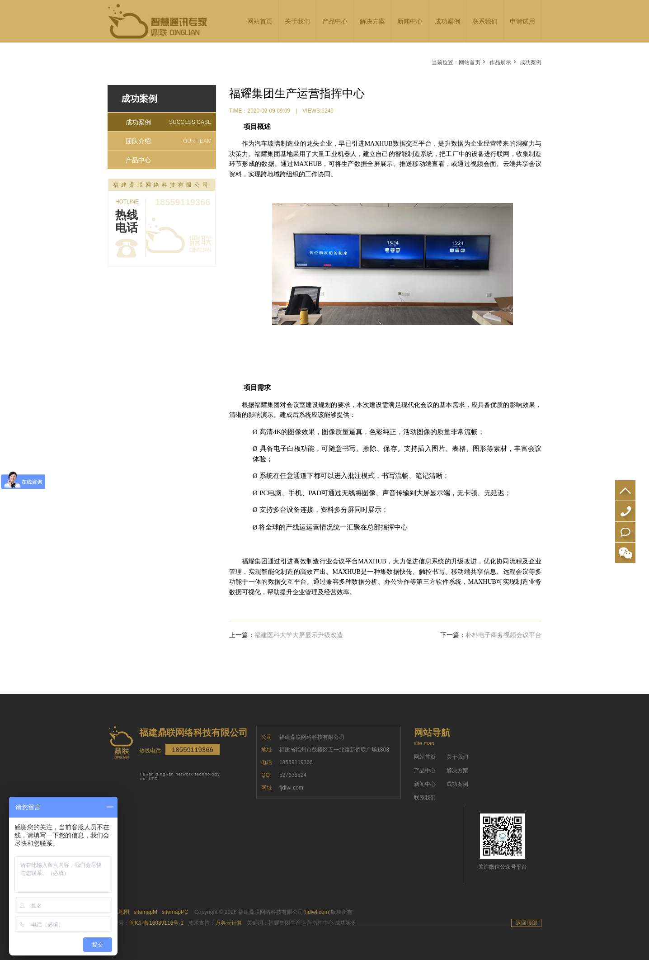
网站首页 (469, 62)
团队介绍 (169, 141)
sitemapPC (175, 912)
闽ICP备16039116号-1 (156, 923)
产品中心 (138, 160)
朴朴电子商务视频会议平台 (503, 634)
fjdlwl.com (317, 912)
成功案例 (530, 62)
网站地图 (118, 912)
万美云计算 (228, 923)
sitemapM (145, 912)
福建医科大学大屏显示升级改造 (298, 634)
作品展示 (500, 62)
